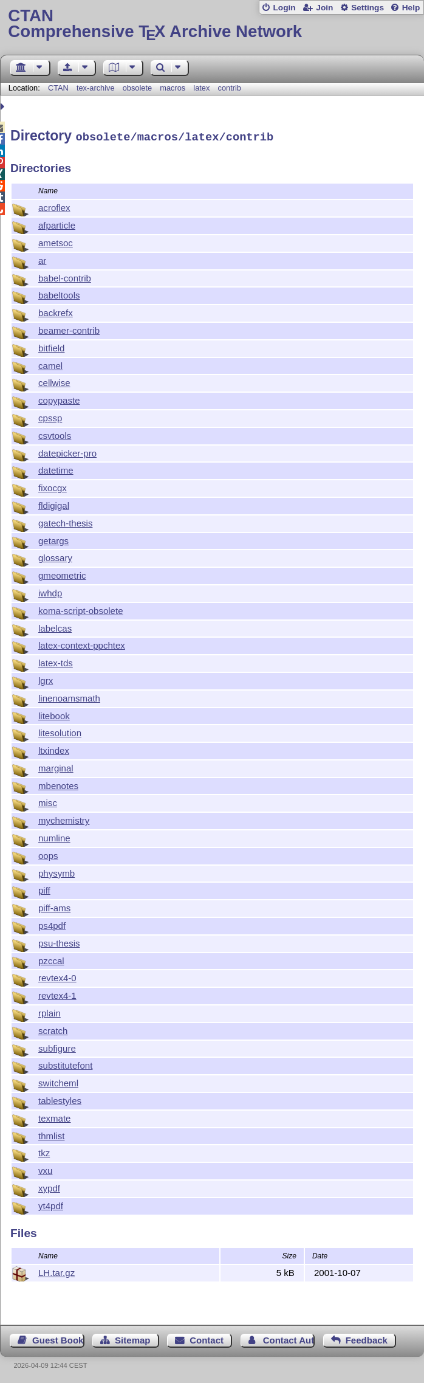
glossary (55, 556)
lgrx (45, 679)
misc (47, 801)
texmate (54, 1116)
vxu (45, 1169)
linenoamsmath (69, 696)
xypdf (49, 1186)
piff (44, 888)
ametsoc (55, 241)
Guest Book (57, 1338)
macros (172, 87)
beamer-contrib (69, 328)
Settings (367, 7)
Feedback (367, 1338)
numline (54, 836)
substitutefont (65, 1063)
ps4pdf (52, 924)
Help (411, 7)
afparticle (56, 223)
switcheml (58, 1081)
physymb (56, 871)
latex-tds (55, 661)
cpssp (50, 416)
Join (324, 7)
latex (201, 87)
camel (50, 364)
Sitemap (132, 1338)
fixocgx (52, 486)
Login (284, 7)
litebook (54, 714)
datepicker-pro (67, 451)
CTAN (58, 87)
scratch (52, 1029)
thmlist (51, 1134)
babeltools (59, 293)
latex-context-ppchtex (81, 643)
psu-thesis (59, 941)
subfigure (57, 1046)
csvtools (54, 434)
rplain (49, 1011)
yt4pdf (50, 1204)
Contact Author (289, 1338)
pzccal (51, 959)
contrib (229, 87)
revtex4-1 (57, 993)
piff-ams (54, 906)
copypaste (59, 398)
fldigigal (53, 503)
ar (42, 258)
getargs (53, 539)
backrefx (55, 311)
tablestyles (59, 1099)
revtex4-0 (57, 976)
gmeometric (62, 573)
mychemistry (63, 818)
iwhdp (50, 591)
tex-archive (96, 87)
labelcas (55, 626)
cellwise (54, 381)
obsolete (137, 87)
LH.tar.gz (56, 1271)
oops (48, 854)
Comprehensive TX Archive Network (211, 24)
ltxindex (53, 748)
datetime (56, 468)
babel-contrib (64, 276)
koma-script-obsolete (80, 609)
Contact (207, 1338)
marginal (56, 766)
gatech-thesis (65, 521)
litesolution (59, 731)
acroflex (54, 206)
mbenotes (58, 784)
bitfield (51, 346)
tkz (44, 1151)
